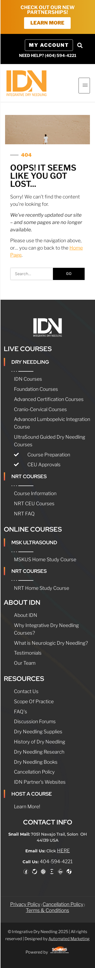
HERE (63, 851)
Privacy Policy (25, 904)
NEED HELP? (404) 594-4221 (47, 55)
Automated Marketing (69, 938)
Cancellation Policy (63, 904)
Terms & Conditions (47, 910)
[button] (79, 45)
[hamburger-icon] (84, 85)
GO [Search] (69, 273)
